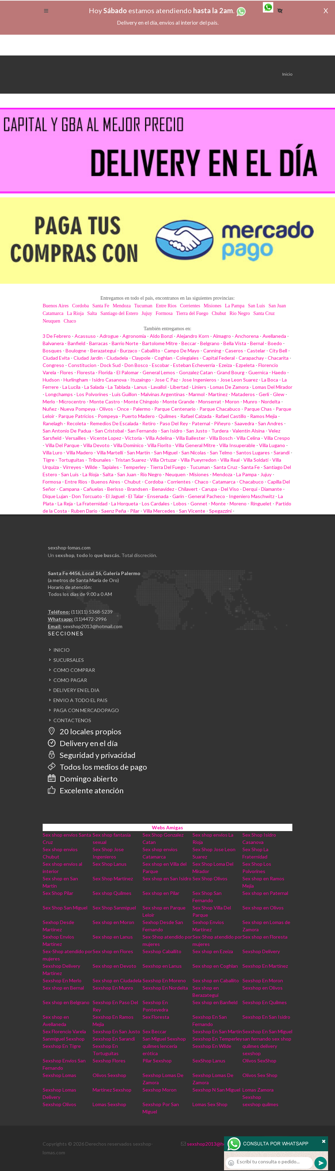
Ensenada (158, 496)
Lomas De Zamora (229, 387)
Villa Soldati (255, 460)
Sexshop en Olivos (262, 988)
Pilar (134, 511)
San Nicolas (193, 452)
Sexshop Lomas (59, 1075)
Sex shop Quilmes (112, 893)
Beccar (188, 343)
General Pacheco (206, 496)
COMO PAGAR (70, 680)
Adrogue (109, 336)
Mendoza (122, 305)
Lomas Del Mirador (272, 387)
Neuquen (51, 321)
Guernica (258, 372)
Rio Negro (240, 313)
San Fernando (142, 431)
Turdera (220, 431)
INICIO (61, 650)
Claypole (141, 358)
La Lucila (71, 387)
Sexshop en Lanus (162, 966)
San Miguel (166, 452)
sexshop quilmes (260, 1104)
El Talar (136, 496)
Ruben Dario (84, 511)
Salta (92, 313)
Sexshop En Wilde (211, 1046)
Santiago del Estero (119, 313)
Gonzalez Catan (196, 372)
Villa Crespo (277, 438)
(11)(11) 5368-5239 (92, 612)
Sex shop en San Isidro (167, 878)
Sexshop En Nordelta (165, 988)
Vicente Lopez (105, 438)
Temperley (134, 467)
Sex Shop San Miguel (65, 908)
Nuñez (50, 409)
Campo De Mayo (181, 350)
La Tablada (119, 387)
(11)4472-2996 (90, 619)
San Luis (256, 305)
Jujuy (146, 313)
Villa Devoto (96, 445)
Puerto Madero (138, 416)
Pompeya (108, 416)
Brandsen (137, 489)
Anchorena (247, 336)
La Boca (269, 380)
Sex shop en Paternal (265, 893)
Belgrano (210, 343)
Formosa (164, 313)
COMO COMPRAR (74, 670)
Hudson (51, 380)
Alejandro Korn (193, 336)
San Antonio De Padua (67, 431)
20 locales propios (84, 731)
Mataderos (243, 394)
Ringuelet (261, 503)
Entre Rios (166, 305)
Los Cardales (156, 503)
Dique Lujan (55, 496)
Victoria (133, 438)
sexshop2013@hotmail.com (92, 626)
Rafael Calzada (196, 416)
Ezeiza (225, 365)
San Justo (196, 431)
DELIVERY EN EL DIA (76, 690)
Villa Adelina (159, 438)
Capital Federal (219, 358)
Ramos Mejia (263, 416)
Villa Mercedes (159, 511)
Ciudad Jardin (88, 358)
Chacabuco (251, 482)
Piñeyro (222, 423)
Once (123, 409)
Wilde (91, 467)
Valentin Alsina (248, 431)
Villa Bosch (221, 438)
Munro (250, 401)
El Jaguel (115, 496)
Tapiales (110, 467)
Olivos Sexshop (109, 1075)
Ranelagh (53, 423)
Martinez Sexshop (112, 1090)
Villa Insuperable (237, 445)
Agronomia (134, 336)
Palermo (142, 409)
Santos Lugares (253, 452)
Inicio (287, 74)
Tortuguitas (71, 460)
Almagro (222, 336)
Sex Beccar (154, 1031)
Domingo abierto (83, 778)
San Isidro (171, 431)
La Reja (65, 503)
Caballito (150, 350)
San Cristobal (109, 431)
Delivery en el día (83, 743)
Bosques (52, 350)
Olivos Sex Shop (259, 1075)
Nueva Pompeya (77, 409)
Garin (178, 496)
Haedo (279, 372)
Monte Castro (104, 401)
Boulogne (76, 350)
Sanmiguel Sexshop (64, 1039)
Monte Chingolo (141, 401)
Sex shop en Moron (113, 922)
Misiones (212, 305)
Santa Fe (100, 305)
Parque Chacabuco (219, 409)
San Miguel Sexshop (164, 1039)
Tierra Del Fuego (168, 467)
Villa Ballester (190, 438)
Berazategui (103, 350)
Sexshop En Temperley (217, 1039)
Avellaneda (274, 336)
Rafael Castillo (230, 416)
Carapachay (251, 358)
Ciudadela (117, 358)
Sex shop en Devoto (114, 966)
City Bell (278, 350)
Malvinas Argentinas (163, 394)
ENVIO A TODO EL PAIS (80, 700)
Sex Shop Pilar (58, 893)
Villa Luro (52, 452)
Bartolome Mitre (160, 343)
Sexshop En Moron (262, 980)
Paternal (201, 423)
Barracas (98, 343)
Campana (69, 489)
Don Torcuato (87, 496)
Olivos (106, 409)
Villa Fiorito (159, 445)
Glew (278, 394)
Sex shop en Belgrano (66, 1002)
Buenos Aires (56, 305)
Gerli (264, 394)
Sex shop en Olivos (263, 908)
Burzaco (128, 350)
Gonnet (198, 503)
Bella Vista (234, 343)
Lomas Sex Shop (209, 1104)
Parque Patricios (76, 416)
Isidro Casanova (109, 380)
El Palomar (128, 372)
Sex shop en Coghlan (215, 966)
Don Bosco (136, 365)
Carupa (209, 489)
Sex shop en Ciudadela (117, 980)
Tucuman (143, 305)
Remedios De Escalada (114, 423)
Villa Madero (79, 452)
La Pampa (234, 305)
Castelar (256, 350)
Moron (232, 401)
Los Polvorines (92, 394)
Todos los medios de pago (97, 766)
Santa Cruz (264, 313)
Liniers (199, 387)
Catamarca (53, 313)
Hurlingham (75, 380)
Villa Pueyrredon (198, 460)
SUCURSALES (68, 660)
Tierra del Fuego (192, 313)
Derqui (250, 489)
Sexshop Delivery (261, 951)
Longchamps (59, 394)
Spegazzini (220, 511)
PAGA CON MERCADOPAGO (86, 710)
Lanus (140, 387)
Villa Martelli (110, 452)
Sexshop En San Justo (116, 1031)
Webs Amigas (167, 827)
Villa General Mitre (195, 445)
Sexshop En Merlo (62, 980)
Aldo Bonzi (161, 336)
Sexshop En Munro (113, 988)
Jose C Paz (166, 380)
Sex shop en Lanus (113, 937)
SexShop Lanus (208, 1060)
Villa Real (230, 460)
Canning (212, 350)
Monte (218, 503)
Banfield (76, 343)
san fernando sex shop (266, 1039)
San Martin (138, 452)
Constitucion (82, 365)
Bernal (257, 343)
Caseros (234, 350)
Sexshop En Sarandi (114, 1039)
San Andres (270, 423)
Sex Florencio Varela (64, 1031)
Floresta (86, 372)
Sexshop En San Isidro (266, 1017)
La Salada (94, 387)
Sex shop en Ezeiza (212, 951)
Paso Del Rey (174, 423)
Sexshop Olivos (59, 1104)
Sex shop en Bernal (63, 988)
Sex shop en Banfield (215, 1002)
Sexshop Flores (109, 1060)
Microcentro (72, 401)
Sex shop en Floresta (264, 937)
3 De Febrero (57, 336)
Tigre (48, 460)
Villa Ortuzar (163, 460)
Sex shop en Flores (113, 951)
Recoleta (76, 423)
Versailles (75, 438)
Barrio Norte (125, 343)
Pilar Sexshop (157, 1060)
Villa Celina (248, 438)
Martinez (217, 394)
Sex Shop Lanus (110, 864)
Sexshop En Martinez (265, 966)
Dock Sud (110, 365)
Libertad (179, 387)
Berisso (115, 489)
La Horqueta (124, 503)
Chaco (70, 321)
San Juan (277, 305)
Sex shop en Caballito (215, 980)
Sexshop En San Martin (217, 1031)
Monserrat (209, 401)
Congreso (53, 365)
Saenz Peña (113, 511)
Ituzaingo (140, 380)
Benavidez (163, 489)
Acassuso (85, 336)
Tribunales (99, 460)
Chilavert (188, 489)
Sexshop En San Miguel (267, 1031)
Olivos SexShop (259, 1060)
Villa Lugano (272, 445)
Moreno (238, 503)
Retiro (149, 423)
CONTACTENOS (72, 720)
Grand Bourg (230, 372)
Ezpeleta (245, 365)
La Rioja (75, 313)
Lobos (180, 503)
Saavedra (244, 423)
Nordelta (270, 401)
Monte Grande (179, 401)
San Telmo (221, 452)
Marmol (197, 394)
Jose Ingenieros (199, 380)
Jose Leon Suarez (239, 380)
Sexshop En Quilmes (264, 1002)
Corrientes (190, 305)
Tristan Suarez (130, 460)
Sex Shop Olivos (209, 878)
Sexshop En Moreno (164, 980)
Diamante (271, 489)
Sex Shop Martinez (113, 878)
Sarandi (282, 452)
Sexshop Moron (160, 1090)
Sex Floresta (156, 1017)
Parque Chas (258, 409)
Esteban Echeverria (194, 365)
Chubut (219, 313)
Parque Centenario (175, 409)
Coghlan (163, 358)
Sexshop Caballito (162, 951)
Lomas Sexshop (109, 1104)
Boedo (275, 343)
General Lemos (159, 372)
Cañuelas (93, 489)
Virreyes (72, 467)
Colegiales (187, 358)
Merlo (49, 401)
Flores (66, 372)
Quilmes (167, 416)
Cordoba (80, 305)
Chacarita (278, 358)
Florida (105, 372)
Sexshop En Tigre (62, 1046)
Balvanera (53, 343)
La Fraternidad (92, 503)
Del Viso (230, 489)
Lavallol (158, 387)
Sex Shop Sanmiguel (114, 908)
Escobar (160, 365)
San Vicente (192, 511)
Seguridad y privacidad (92, 755)
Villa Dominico (128, 445)
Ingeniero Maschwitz (251, 496)
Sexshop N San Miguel (216, 1090)
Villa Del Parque (62, 445)
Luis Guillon (124, 394)
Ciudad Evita (56, 358)
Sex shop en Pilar (161, 893)
